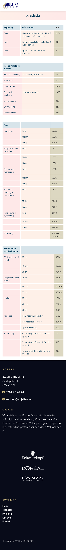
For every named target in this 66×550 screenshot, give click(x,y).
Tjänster (7, 509)
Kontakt (6, 521)
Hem (5, 506)
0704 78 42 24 (15, 392)
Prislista (7, 513)
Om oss (6, 517)
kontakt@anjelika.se (19, 399)
